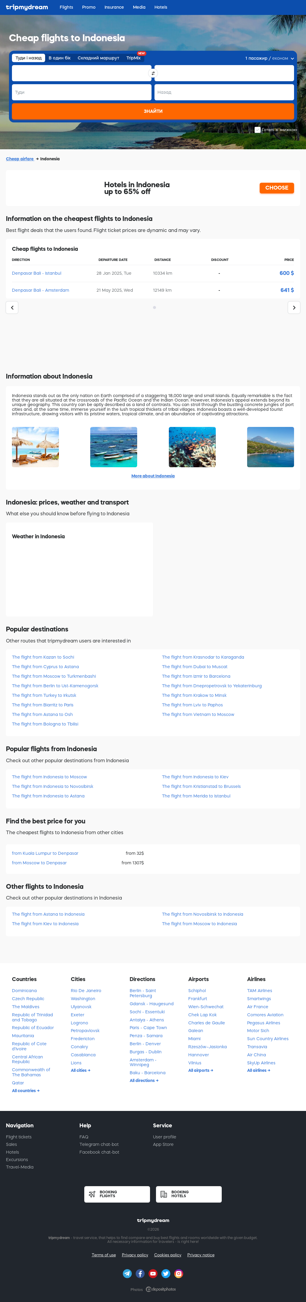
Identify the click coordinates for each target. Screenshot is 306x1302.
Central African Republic (27, 1059)
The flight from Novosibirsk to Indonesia (202, 914)
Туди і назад (29, 58)
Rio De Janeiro (86, 991)
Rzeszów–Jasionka (207, 1047)
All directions (143, 1080)
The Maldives (25, 1007)
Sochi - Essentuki (147, 1012)
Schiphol (197, 991)
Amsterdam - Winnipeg (143, 1062)
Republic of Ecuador (33, 1028)
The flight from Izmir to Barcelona (196, 676)
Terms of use (104, 1255)
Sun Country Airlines (268, 1039)
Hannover (198, 1055)
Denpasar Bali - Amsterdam (40, 290)
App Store (163, 1144)
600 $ (287, 273)
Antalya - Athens (147, 1020)
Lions (76, 1063)
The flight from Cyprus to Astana (45, 667)
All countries (24, 1091)
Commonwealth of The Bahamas (31, 1072)
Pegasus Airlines (263, 1023)
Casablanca (83, 1055)
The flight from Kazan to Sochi (43, 657)
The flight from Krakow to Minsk (194, 695)
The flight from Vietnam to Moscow (198, 714)
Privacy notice (201, 1255)
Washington (83, 999)
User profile (164, 1137)
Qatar (18, 1083)
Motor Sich (258, 1031)
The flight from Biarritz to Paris (43, 705)
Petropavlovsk (85, 1031)
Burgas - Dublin (146, 1052)
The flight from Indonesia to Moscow (49, 777)
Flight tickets (19, 1137)
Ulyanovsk (81, 1007)
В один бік (60, 58)
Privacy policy (135, 1255)
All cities (79, 1070)
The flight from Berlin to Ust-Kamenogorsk (55, 686)
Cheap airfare (20, 159)
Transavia (257, 1047)
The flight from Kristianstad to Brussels (201, 786)
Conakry (79, 1047)
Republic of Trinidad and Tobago (32, 1017)
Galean (195, 1031)
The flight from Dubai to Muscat (194, 667)
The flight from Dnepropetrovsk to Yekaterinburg (212, 686)
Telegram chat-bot (99, 1144)
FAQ (83, 1137)
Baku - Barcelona (148, 1073)
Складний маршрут (98, 58)
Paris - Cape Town (148, 1028)
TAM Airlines (259, 991)
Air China (256, 1055)
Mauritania (23, 1036)
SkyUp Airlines (261, 1063)
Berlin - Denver (145, 1044)
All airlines (257, 1070)
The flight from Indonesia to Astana (48, 796)
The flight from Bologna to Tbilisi (45, 724)
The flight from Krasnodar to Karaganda (203, 657)
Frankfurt (197, 999)
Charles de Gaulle (206, 1023)
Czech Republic (28, 999)
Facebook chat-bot (99, 1152)
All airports (199, 1070)
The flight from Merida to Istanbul (196, 796)
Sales (11, 1144)
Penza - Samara (146, 1036)
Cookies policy (167, 1255)
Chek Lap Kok (202, 1015)
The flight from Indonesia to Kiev (195, 777)
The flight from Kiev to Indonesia (45, 924)
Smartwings (259, 999)
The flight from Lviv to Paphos (192, 705)
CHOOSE (276, 187)
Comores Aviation (265, 1015)
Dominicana (24, 991)
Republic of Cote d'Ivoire (29, 1046)
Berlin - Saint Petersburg (143, 993)
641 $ (287, 290)
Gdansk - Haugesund (152, 1004)
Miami (194, 1039)
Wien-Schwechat (206, 1007)
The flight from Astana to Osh (42, 714)
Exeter (77, 1015)
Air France (257, 1007)
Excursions (17, 1159)
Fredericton (83, 1039)
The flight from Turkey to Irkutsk (44, 695)
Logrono (79, 1023)
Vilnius (194, 1063)
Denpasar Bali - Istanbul (36, 273)
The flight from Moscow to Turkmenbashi (54, 676)
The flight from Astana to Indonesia (48, 914)
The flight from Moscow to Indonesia (199, 924)
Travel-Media (19, 1167)
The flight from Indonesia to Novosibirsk (52, 786)
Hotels (12, 1152)
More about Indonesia (153, 476)
